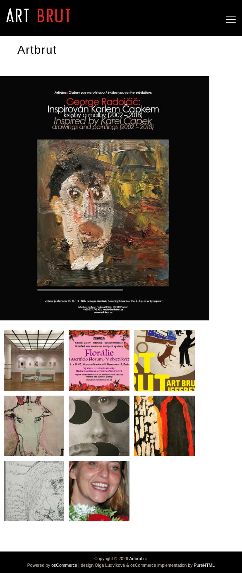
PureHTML (204, 565)
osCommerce (64, 565)
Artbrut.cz (138, 558)
